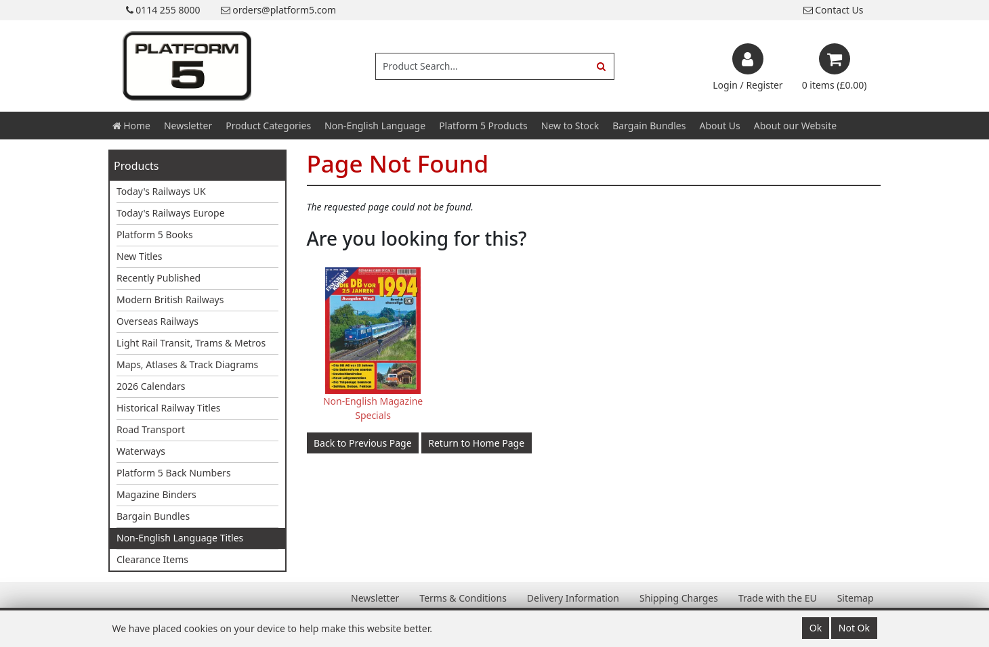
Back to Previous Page (363, 443)
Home (131, 125)
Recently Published (159, 277)
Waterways (141, 451)
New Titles (140, 256)
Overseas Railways (157, 321)
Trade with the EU (777, 598)
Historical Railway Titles (169, 407)
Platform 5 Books (155, 234)
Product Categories (268, 125)
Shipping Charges (678, 598)
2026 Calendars (151, 386)
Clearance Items (152, 559)
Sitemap (855, 598)
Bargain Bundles (649, 125)
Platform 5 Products (483, 125)
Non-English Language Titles (180, 537)
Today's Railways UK (161, 191)
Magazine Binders (156, 494)
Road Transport (151, 429)
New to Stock (570, 125)
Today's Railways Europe (171, 212)
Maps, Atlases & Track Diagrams (187, 364)
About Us (719, 125)
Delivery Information (573, 598)
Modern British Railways (170, 299)
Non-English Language (374, 125)
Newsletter (188, 125)
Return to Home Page (476, 443)
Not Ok (854, 627)
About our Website (795, 125)
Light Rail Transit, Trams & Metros (191, 342)
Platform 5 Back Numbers (174, 472)
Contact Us (833, 9)
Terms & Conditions (463, 598)
